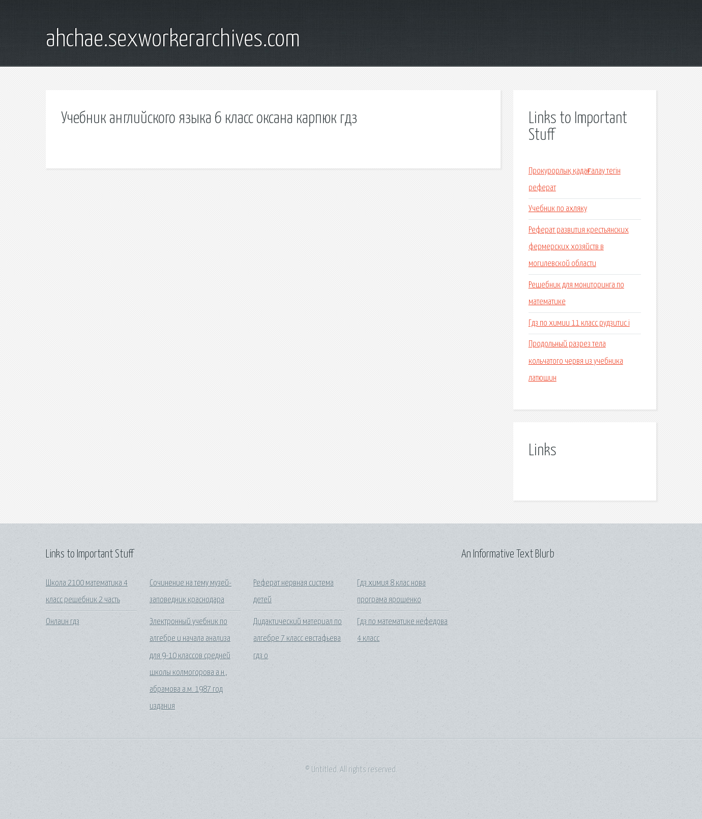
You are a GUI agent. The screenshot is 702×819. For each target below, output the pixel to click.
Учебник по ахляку (558, 208)
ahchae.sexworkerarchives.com (173, 39)
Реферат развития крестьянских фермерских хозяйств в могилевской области (579, 247)
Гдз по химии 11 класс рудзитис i (579, 323)
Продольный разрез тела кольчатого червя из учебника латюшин (576, 361)
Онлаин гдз (62, 622)
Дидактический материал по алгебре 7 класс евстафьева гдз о (297, 639)
